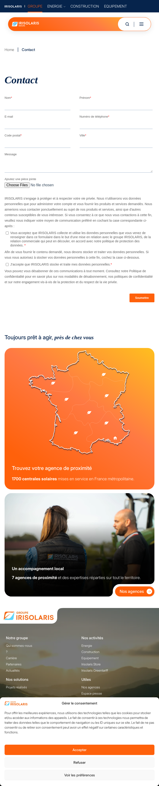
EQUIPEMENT (115, 6)
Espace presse (91, 693)
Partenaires (14, 664)
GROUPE (35, 6)
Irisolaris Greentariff (94, 670)
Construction (90, 652)
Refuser (79, 762)
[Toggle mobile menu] (141, 24)
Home (9, 49)
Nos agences (136, 591)
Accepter (79, 750)
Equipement (90, 658)
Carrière (11, 658)
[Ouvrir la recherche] (127, 24)
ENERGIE (56, 6)
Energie (86, 645)
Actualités (13, 670)
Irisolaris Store (91, 664)
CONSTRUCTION (84, 6)
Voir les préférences (79, 775)
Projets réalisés (16, 687)
